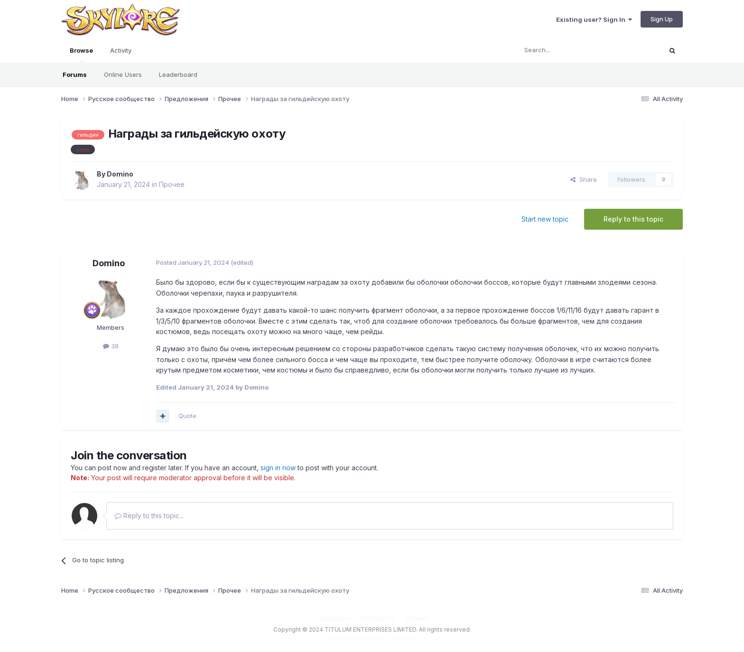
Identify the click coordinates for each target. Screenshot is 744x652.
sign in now (278, 468)
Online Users (123, 74)
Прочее (172, 184)
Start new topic (544, 219)
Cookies (417, 618)
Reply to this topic (633, 219)
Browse (81, 55)
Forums (75, 74)
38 (111, 346)
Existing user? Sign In (594, 19)
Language (333, 618)
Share (583, 179)
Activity (120, 50)
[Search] (565, 50)
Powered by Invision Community (372, 638)
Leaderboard (178, 74)
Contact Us (378, 618)
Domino (120, 174)
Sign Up (662, 19)
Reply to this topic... (149, 516)
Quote (187, 415)
